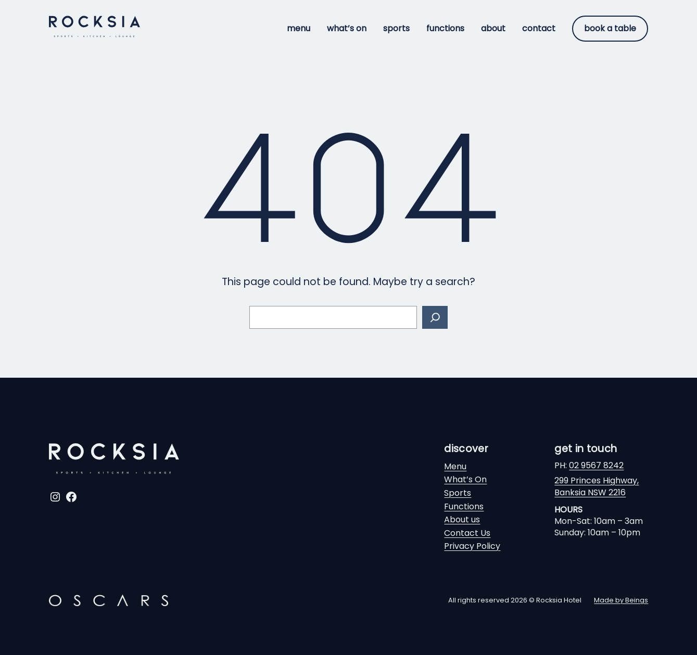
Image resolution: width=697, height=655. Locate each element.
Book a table (610, 28)
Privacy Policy (472, 546)
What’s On (465, 479)
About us (462, 519)
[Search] (435, 317)
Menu (455, 466)
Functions (464, 506)
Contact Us (467, 533)
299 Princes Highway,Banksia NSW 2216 (596, 486)
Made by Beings (621, 600)
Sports (457, 493)
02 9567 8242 (596, 465)
